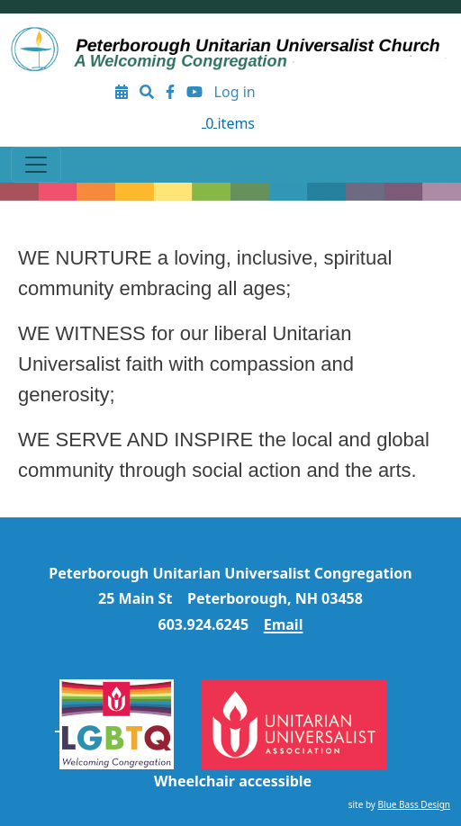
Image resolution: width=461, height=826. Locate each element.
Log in (235, 92)
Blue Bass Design (414, 804)
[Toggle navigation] (36, 165)
